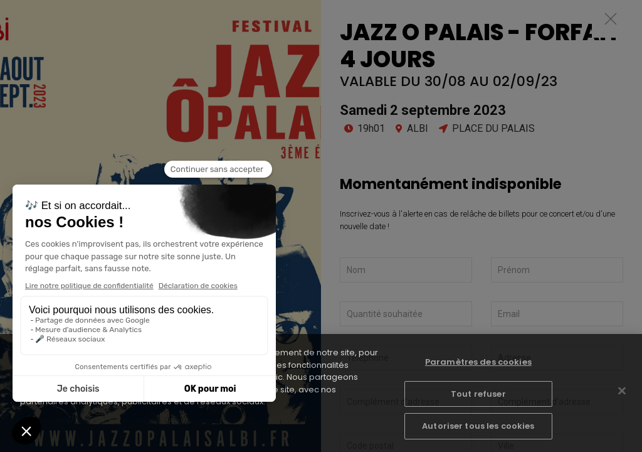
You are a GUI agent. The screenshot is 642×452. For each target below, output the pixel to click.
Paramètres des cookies (478, 362)
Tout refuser (478, 394)
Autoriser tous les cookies (478, 426)
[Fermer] (622, 391)
